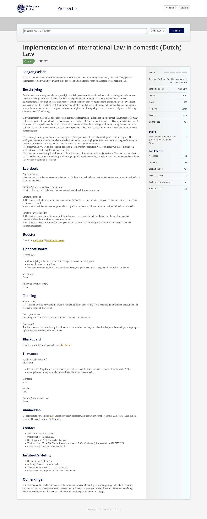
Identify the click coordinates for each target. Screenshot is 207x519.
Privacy (107, 509)
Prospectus (67, 8)
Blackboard (65, 345)
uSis (52, 416)
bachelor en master (55, 240)
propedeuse (38, 240)
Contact (117, 509)
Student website (93, 509)
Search (176, 30)
